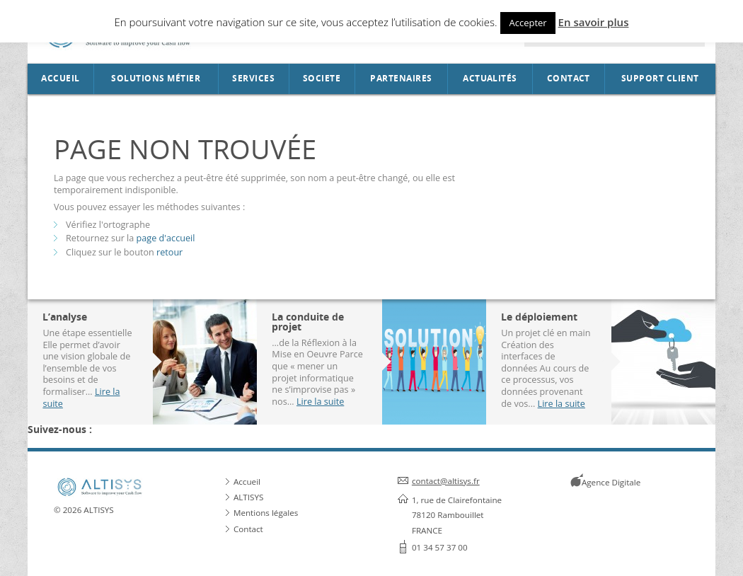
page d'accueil (166, 237)
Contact (568, 78)
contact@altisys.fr (446, 481)
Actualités (490, 78)
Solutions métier (155, 78)
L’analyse (64, 316)
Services (253, 78)
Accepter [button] (527, 22)
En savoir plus (593, 22)
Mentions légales (266, 512)
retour (169, 252)
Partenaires (401, 78)
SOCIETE (321, 78)
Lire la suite (320, 401)
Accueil (60, 78)
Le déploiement (539, 316)
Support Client (660, 78)
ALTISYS (248, 497)
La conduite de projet (308, 321)
